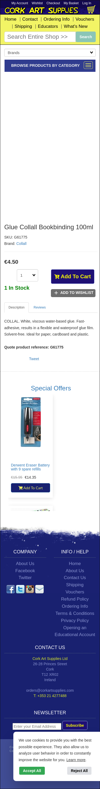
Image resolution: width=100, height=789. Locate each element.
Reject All (79, 771)
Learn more (76, 760)
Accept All (32, 771)
